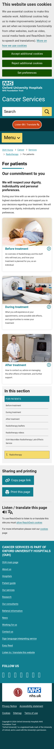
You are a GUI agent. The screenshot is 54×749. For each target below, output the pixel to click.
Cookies (6, 713)
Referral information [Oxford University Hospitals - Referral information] (12, 610)
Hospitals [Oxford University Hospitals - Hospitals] (7, 576)
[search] (47, 111)
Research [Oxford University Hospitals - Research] (7, 597)
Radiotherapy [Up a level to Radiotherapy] (15, 454)
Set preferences (27, 72)
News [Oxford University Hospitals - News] (5, 617)
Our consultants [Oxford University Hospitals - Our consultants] (10, 604)
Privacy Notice (9, 706)
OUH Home (7, 150)
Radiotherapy (12, 154)
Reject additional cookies (27, 63)
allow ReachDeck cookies (29, 522)
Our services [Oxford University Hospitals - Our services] (8, 590)
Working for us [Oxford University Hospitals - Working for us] (9, 624)
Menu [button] (10, 137)
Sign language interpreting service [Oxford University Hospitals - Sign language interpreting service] (19, 638)
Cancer (20, 149)
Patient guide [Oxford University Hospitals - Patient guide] (9, 583)
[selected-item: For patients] (27, 399)
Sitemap (17, 713)
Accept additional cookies (27, 53)
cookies (44, 529)
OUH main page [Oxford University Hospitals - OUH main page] (10, 562)
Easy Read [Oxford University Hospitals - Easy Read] (7, 645)
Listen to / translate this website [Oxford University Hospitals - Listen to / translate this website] (18, 652)
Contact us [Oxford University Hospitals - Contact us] (7, 631)
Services (33, 149)
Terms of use (31, 713)
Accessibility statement (31, 706)
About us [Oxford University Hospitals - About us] (6, 569)
